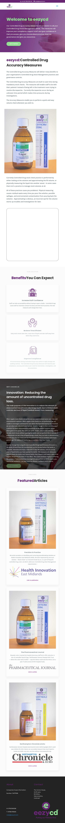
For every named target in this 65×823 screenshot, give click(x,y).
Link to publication (32, 580)
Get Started (14, 44)
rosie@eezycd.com (12, 815)
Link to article (32, 672)
